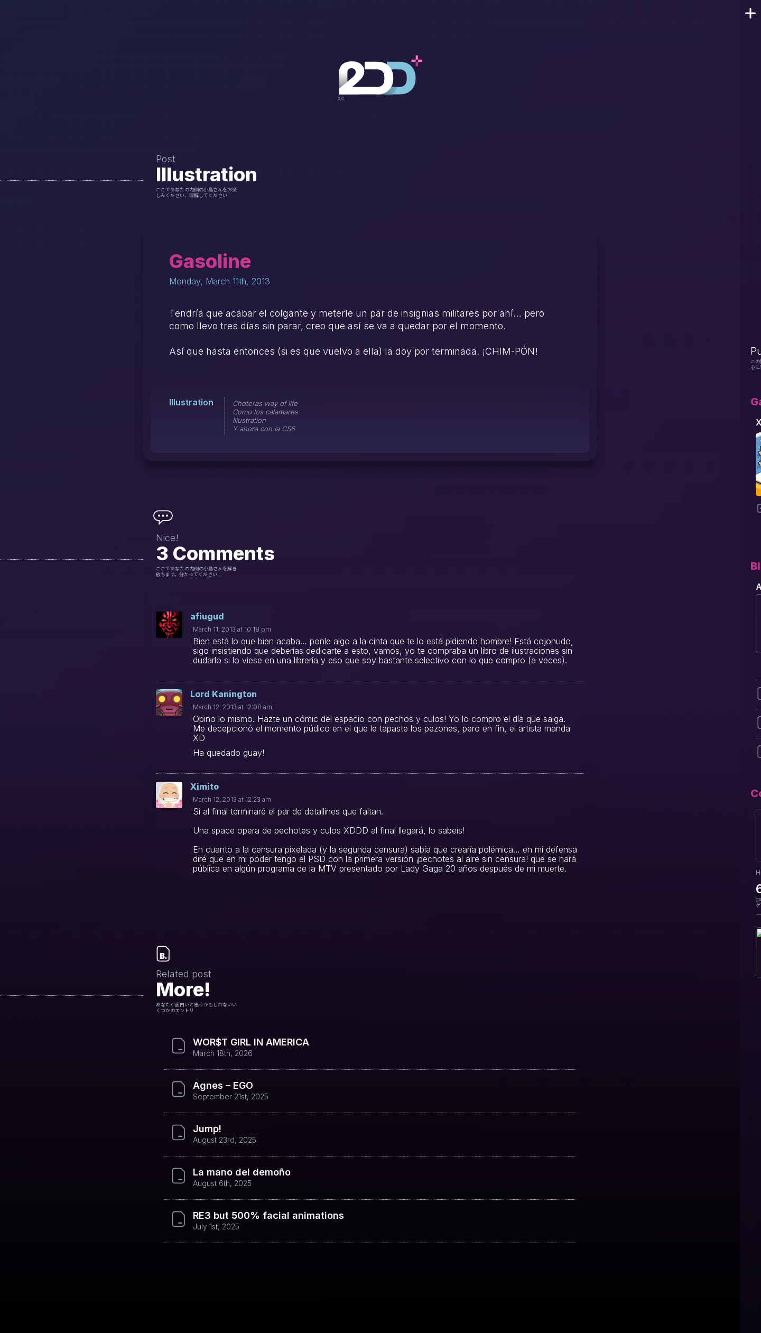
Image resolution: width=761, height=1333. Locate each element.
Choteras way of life (265, 403)
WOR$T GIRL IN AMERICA (251, 1042)
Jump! (207, 1129)
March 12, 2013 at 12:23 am (232, 799)
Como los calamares (265, 412)
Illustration (206, 174)
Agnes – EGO (223, 1085)
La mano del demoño (242, 1172)
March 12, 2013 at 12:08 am (232, 707)
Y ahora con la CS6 (264, 428)
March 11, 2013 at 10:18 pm (232, 629)
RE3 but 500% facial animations (268, 1215)
